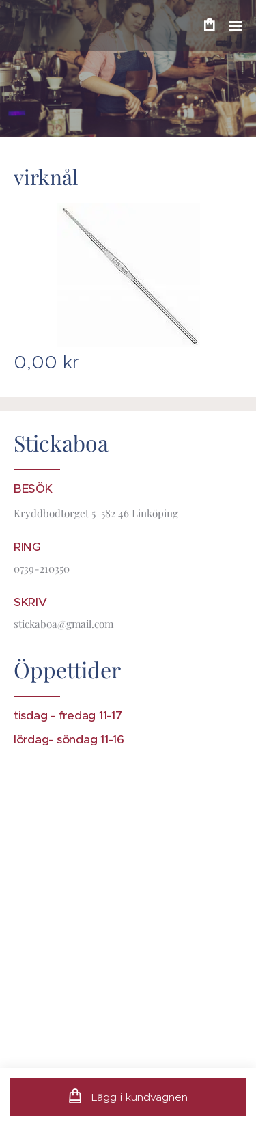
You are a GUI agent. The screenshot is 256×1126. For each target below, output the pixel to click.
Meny (235, 26)
